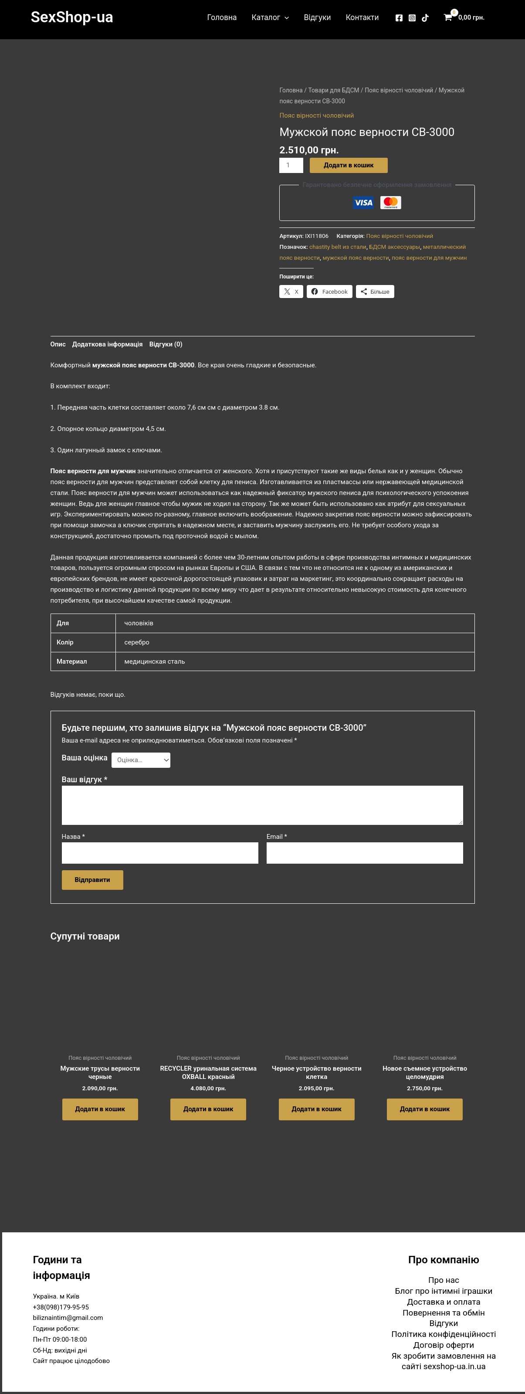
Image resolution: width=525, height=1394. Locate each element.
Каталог (270, 17)
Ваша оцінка (85, 757)
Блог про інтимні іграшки (444, 1291)
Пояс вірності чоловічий (399, 90)
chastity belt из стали (337, 246)
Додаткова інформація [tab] (107, 344)
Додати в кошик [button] (100, 1109)
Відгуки (317, 17)
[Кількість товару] (291, 165)
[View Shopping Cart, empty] (466, 17)
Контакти (362, 17)
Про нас (443, 1280)
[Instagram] (412, 18)
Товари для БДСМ (333, 90)
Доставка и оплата (444, 1302)
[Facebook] (399, 18)
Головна (222, 17)
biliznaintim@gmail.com (68, 1318)
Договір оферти (443, 1345)
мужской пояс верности (355, 257)
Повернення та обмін (444, 1313)
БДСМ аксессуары (394, 246)
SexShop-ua (72, 17)
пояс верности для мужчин (429, 257)
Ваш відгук (85, 779)
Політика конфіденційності (443, 1334)
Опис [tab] (58, 344)
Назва (73, 837)
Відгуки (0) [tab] (166, 344)
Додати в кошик (348, 165)
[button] (284, 17)
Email (277, 837)
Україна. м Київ (56, 1296)
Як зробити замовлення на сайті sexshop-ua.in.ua (444, 1361)
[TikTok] (425, 18)
